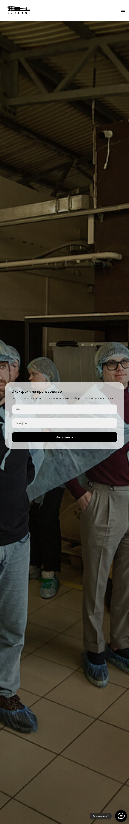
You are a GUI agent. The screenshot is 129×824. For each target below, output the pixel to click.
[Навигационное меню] (123, 10)
